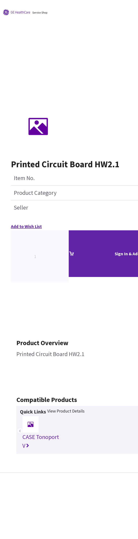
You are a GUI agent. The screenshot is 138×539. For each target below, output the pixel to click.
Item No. (24, 178)
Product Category (35, 192)
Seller (21, 207)
